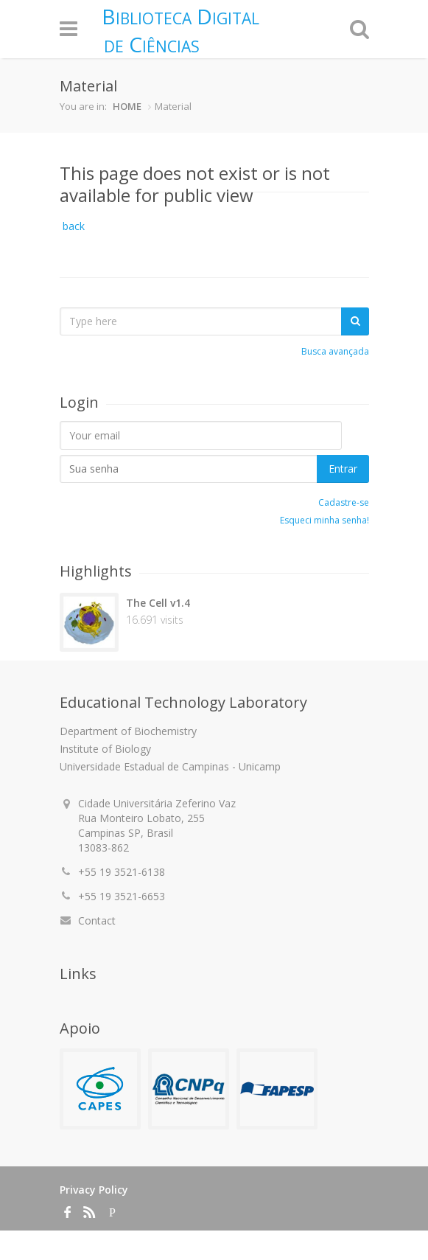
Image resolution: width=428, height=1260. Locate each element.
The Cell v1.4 (158, 603)
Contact (97, 920)
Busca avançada (335, 351)
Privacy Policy (94, 1190)
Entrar (343, 469)
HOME (127, 106)
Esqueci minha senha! (324, 520)
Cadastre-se (343, 502)
